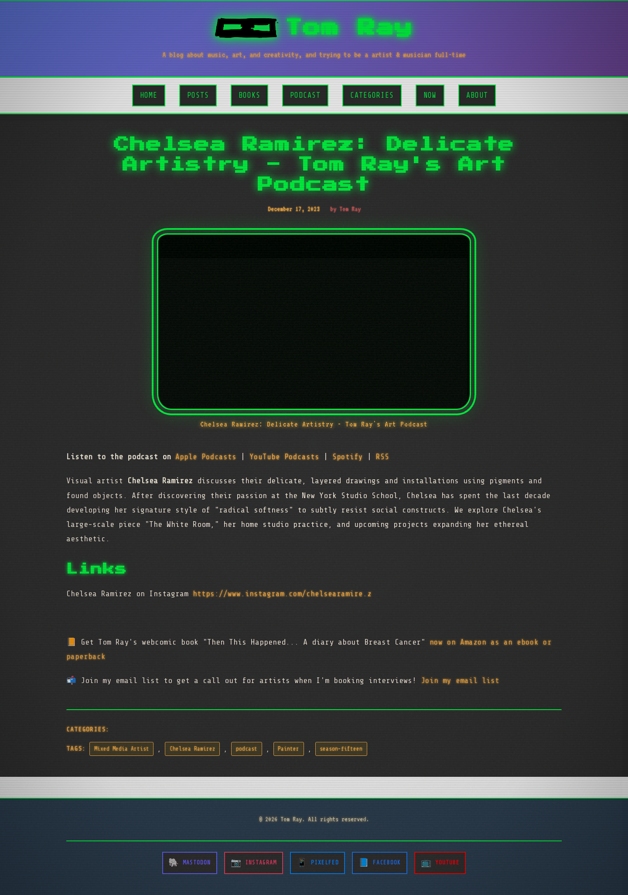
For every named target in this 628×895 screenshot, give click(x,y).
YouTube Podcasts (284, 456)
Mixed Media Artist (121, 749)
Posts (198, 95)
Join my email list (460, 680)
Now (430, 95)
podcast (246, 749)
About (477, 95)
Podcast (305, 95)
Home (148, 95)
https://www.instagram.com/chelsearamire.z (282, 593)
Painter (288, 749)
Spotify (347, 456)
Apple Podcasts (205, 456)
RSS (382, 456)
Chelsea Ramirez (192, 749)
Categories (372, 95)
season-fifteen (341, 749)
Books (249, 95)
